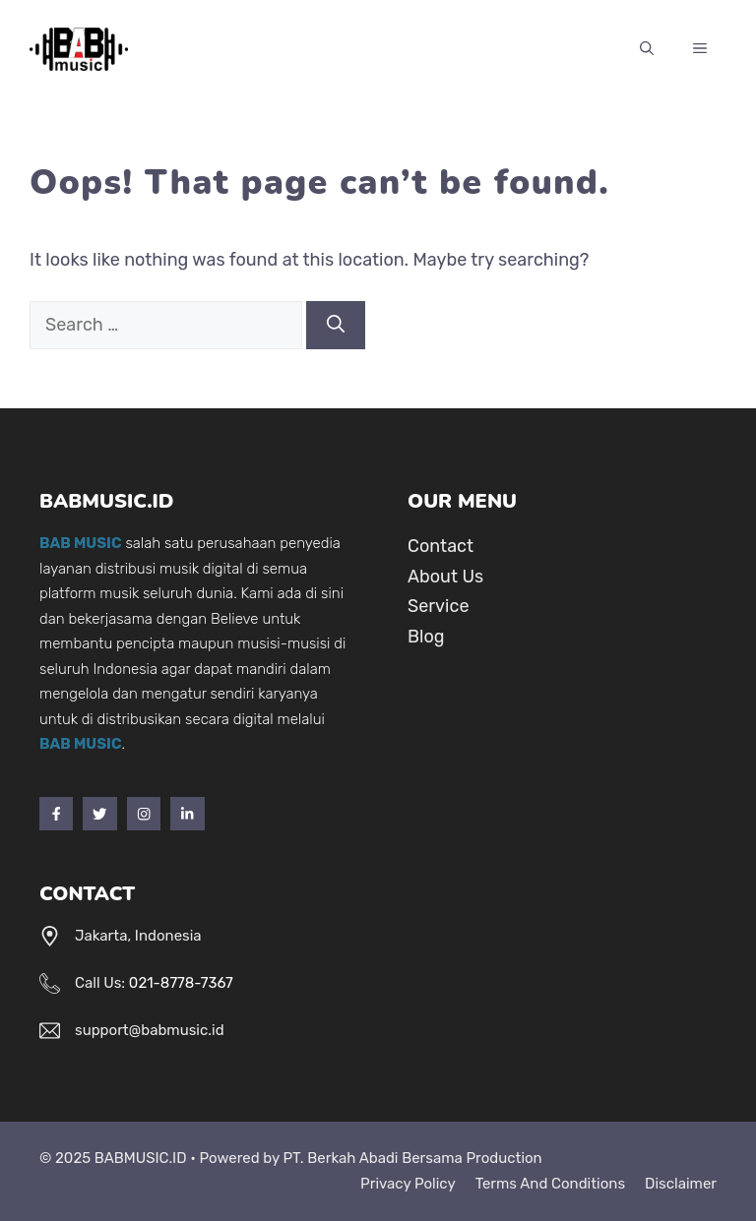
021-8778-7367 (181, 983)
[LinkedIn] (187, 813)
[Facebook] (56, 813)
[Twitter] (99, 813)
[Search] (335, 325)
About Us (445, 576)
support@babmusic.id (149, 1030)
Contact (440, 546)
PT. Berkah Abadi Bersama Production (412, 1158)
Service (438, 606)
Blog (426, 636)
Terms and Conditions (550, 1183)
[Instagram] (143, 813)
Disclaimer (681, 1183)
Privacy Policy (408, 1183)
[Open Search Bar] (646, 49)
